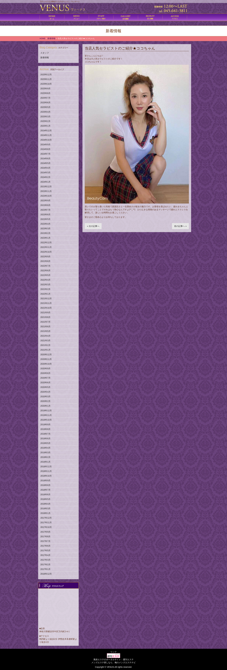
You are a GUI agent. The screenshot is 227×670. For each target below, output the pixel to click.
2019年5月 (45, 443)
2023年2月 (45, 233)
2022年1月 (45, 294)
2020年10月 (46, 364)
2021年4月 (45, 336)
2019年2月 (45, 457)
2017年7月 (45, 541)
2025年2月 (45, 121)
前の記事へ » (180, 226)
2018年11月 (46, 471)
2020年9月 (45, 368)
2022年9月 (45, 256)
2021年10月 (46, 308)
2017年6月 (45, 546)
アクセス (174, 17)
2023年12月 (46, 186)
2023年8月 (45, 205)
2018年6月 (45, 494)
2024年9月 (45, 144)
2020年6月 (45, 382)
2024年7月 (45, 154)
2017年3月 (45, 560)
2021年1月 (45, 350)
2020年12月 (46, 354)
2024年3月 (45, 172)
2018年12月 (46, 466)
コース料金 (76, 17)
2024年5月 (45, 163)
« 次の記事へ (93, 226)
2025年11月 (46, 79)
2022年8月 (45, 261)
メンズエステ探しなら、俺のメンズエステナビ (113, 662)
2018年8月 (45, 485)
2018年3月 (45, 508)
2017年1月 (45, 569)
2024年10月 (46, 140)
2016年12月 (46, 574)
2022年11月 (46, 247)
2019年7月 (45, 434)
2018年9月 (45, 480)
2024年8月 (45, 149)
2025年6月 (45, 102)
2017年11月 (46, 522)
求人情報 (150, 17)
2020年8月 (45, 373)
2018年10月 (46, 476)
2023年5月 (45, 219)
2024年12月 (46, 130)
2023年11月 (46, 191)
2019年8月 (45, 429)
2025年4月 (45, 112)
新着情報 (44, 57)
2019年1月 (45, 462)
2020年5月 (45, 387)
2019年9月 (45, 424)
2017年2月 (45, 564)
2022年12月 (46, 242)
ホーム (52, 17)
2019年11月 (46, 415)
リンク (113, 652)
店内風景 (125, 17)
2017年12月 (46, 518)
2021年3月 (45, 340)
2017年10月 (46, 527)
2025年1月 (45, 126)
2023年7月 (45, 210)
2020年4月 (45, 392)
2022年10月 (46, 252)
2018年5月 (45, 499)
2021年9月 (45, 312)
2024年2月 (45, 177)
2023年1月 (45, 238)
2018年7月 (45, 490)
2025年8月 (45, 93)
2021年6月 (45, 326)
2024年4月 (45, 168)
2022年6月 (45, 270)
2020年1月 (45, 406)
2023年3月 (45, 228)
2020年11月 (46, 359)
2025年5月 (45, 107)
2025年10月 (46, 84)
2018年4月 (45, 504)
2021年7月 (45, 322)
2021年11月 (46, 303)
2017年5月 (45, 550)
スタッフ (44, 53)
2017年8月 (45, 536)
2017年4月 (45, 555)
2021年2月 (45, 345)
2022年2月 (45, 289)
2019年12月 (46, 410)
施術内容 (101, 17)
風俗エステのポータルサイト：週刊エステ (113, 659)
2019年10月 (46, 420)
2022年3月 (45, 284)
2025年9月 (45, 88)
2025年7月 (45, 98)
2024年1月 (45, 182)
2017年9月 (45, 532)
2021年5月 (45, 331)
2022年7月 (45, 266)
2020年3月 (45, 396)
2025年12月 (46, 74)
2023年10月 (46, 196)
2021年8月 (45, 317)
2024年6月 (45, 158)
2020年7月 (45, 378)
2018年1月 (45, 513)
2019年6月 (45, 438)
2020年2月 (45, 401)
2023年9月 (45, 200)
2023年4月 (45, 224)
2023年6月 (45, 214)
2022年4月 (45, 280)
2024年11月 (46, 135)
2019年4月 (45, 448)
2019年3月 (45, 452)
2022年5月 (45, 275)
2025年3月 (45, 116)
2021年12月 (46, 298)
